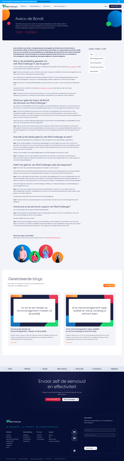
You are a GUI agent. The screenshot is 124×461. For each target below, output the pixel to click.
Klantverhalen (94, 71)
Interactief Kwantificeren (12, 439)
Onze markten (40, 439)
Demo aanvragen (69, 403)
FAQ (50, 437)
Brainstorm (9, 437)
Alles (91, 54)
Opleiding (25, 435)
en (121, 1)
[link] (106, 285)
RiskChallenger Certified (45, 88)
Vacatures (39, 437)
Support (51, 432)
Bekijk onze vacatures (43, 1)
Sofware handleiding (54, 441)
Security (51, 435)
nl (118, 1)
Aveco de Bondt (72, 66)
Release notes (52, 439)
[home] (10, 6)
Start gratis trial (52, 403)
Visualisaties (9, 443)
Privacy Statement (23, 458)
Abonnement (26, 437)
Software (8, 432)
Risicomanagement (96, 63)
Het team (39, 435)
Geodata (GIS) (10, 441)
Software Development (97, 67)
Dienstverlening (27, 432)
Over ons (39, 432)
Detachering (26, 441)
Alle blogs (104, 285)
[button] (24, 6)
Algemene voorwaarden (36, 458)
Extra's (7, 447)
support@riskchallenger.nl (53, 237)
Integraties (9, 445)
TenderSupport (27, 439)
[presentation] (96, 442)
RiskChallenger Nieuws (96, 58)
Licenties (8, 435)
